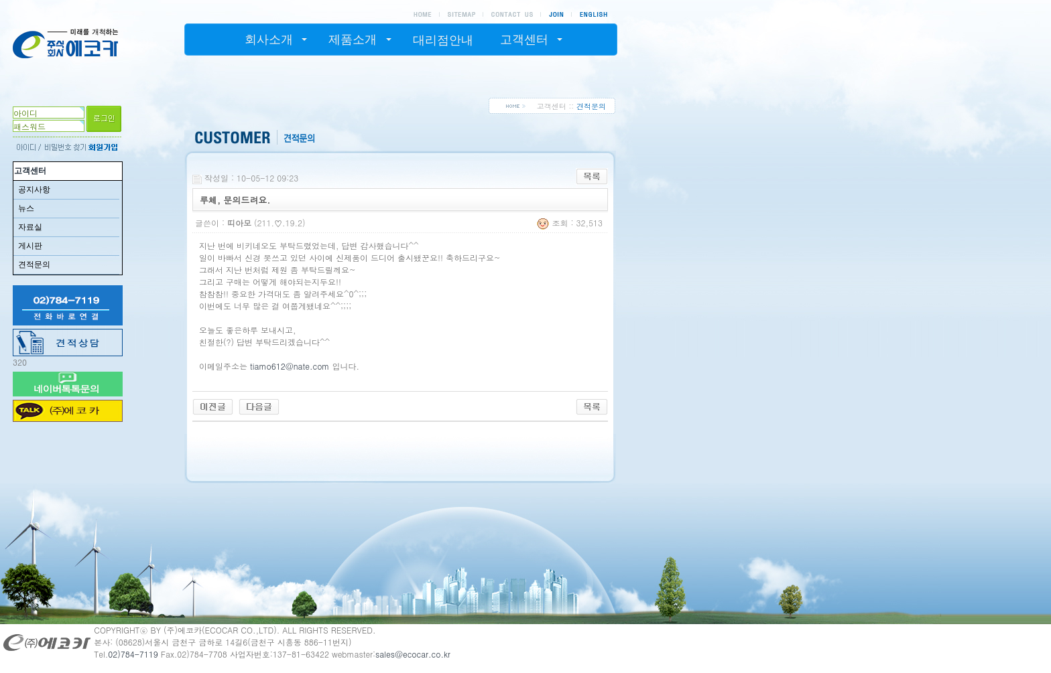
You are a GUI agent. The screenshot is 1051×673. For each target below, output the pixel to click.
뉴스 (26, 208)
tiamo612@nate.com (289, 366)
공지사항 (34, 189)
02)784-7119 (133, 654)
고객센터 (30, 170)
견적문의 (34, 264)
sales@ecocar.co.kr (412, 654)
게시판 (30, 245)
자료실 (30, 227)
